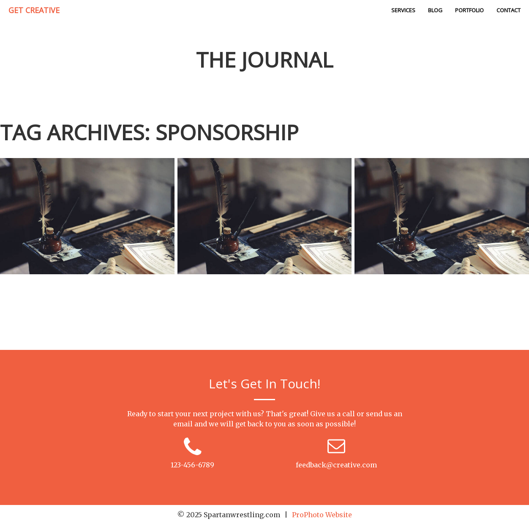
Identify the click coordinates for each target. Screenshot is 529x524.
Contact (508, 10)
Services (403, 10)
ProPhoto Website (322, 514)
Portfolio (469, 10)
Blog (435, 10)
